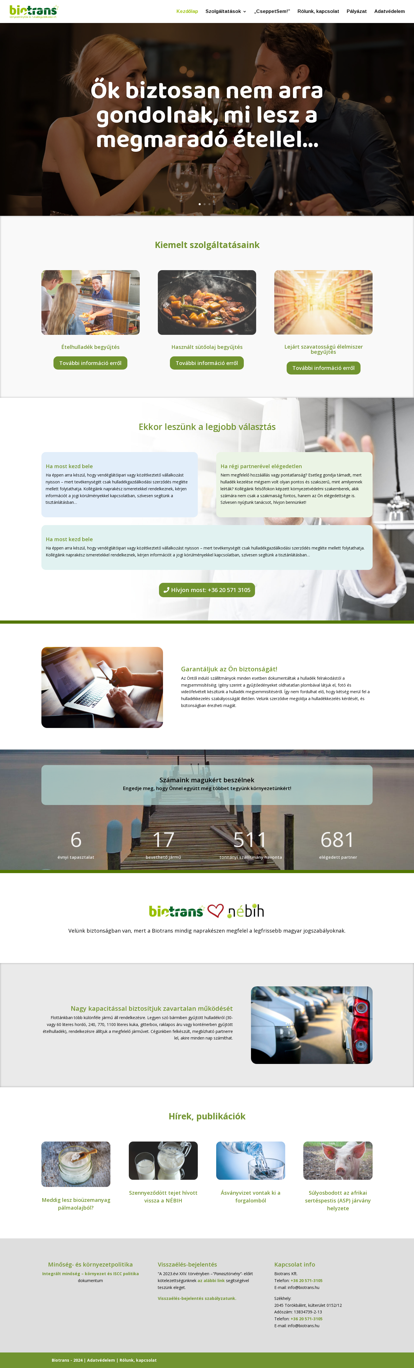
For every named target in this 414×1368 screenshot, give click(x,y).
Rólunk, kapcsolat (318, 11)
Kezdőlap (187, 11)
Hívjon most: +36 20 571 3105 (210, 590)
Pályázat (357, 11)
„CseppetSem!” (272, 11)
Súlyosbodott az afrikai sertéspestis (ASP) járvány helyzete (338, 1200)
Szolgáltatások (223, 11)
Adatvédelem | (103, 1360)
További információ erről (90, 363)
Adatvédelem (389, 11)
